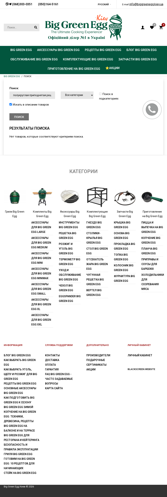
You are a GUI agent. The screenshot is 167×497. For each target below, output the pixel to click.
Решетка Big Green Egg (67, 235)
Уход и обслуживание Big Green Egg (70, 275)
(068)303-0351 (21, 4)
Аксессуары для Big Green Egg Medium (41, 242)
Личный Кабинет (140, 355)
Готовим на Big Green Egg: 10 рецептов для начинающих (19, 463)
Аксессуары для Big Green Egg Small (41, 289)
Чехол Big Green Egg (66, 288)
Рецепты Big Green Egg (20, 383)
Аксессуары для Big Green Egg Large (41, 227)
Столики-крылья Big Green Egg (94, 238)
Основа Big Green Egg (121, 235)
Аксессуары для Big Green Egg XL (41, 304)
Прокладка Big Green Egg (124, 246)
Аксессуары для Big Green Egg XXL (41, 320)
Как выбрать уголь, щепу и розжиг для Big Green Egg (20, 374)
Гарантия (52, 369)
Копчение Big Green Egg (150, 240)
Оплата (50, 364)
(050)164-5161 (48, 4)
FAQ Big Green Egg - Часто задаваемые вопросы (59, 379)
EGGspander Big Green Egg (70, 298)
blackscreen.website (141, 369)
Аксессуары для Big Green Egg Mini (41, 258)
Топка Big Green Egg (121, 257)
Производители (98, 355)
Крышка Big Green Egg (122, 225)
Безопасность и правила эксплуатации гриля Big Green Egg (21, 449)
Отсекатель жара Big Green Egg (97, 264)
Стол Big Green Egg (97, 251)
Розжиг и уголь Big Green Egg (66, 248)
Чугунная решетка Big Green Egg (95, 279)
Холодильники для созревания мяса (152, 281)
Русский (103, 4)
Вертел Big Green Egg (94, 292)
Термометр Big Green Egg (69, 262)
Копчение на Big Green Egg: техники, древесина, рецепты (20, 416)
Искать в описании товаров (29, 104)
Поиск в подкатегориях (108, 96)
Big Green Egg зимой (18, 407)
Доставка (52, 360)
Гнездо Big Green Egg (94, 225)
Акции (91, 369)
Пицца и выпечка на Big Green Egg (152, 227)
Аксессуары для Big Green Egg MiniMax (41, 273)
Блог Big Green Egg (17, 355)
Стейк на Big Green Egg (20, 472)
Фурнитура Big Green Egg (124, 278)
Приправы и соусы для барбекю (149, 264)
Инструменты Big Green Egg (69, 225)
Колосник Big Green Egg (123, 268)
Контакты (52, 355)
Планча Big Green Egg (149, 251)
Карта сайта (54, 388)
